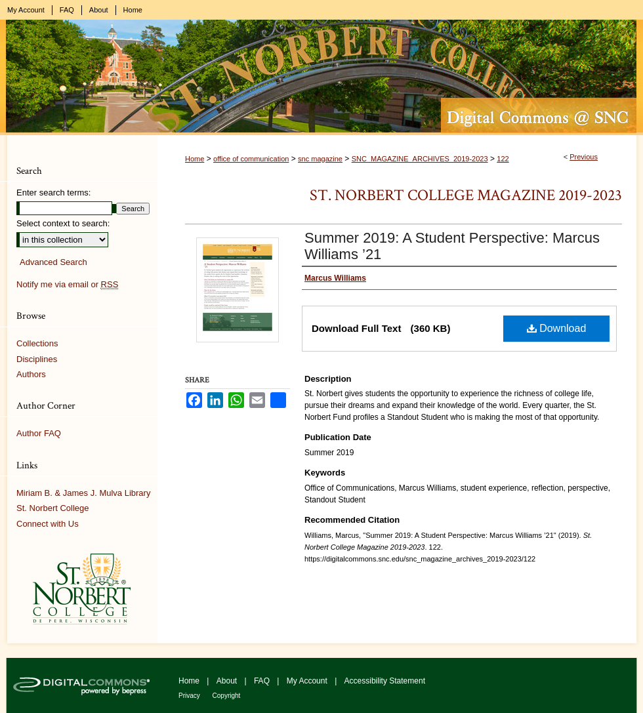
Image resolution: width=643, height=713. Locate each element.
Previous (584, 157)
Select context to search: (63, 223)
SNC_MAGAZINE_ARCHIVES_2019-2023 (420, 159)
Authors (31, 374)
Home (194, 159)
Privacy (190, 695)
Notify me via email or (67, 284)
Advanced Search (53, 262)
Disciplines (36, 359)
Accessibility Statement (384, 680)
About (228, 680)
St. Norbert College (52, 508)
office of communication (251, 159)
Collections (37, 343)
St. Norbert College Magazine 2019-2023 (466, 195)
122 (502, 159)
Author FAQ (38, 433)
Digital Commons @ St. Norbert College (321, 77)
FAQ (263, 680)
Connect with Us (47, 524)
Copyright (227, 695)
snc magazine (320, 159)
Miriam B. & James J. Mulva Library (83, 493)
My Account (308, 680)
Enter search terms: (53, 192)
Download (557, 328)
